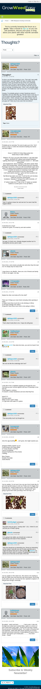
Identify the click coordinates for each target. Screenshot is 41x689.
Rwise (12, 212)
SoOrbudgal (11, 522)
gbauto (13, 371)
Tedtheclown (15, 331)
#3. (37, 236)
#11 (38, 621)
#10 (38, 572)
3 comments (8, 518)
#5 (38, 292)
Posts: (25, 69)
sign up (25, 29)
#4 (38, 262)
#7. (37, 413)
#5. (37, 318)
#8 (38, 437)
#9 (38, 481)
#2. (37, 197)
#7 (38, 382)
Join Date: (13, 69)
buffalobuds (14, 610)
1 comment (8, 193)
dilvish (12, 251)
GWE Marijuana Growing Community (20, 20)
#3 (38, 222)
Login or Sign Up (34, 1)
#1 (38, 74)
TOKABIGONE (15, 131)
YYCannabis (14, 281)
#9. (37, 522)
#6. (37, 359)
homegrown (14, 426)
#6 (38, 342)
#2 (38, 142)
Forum (7, 20)
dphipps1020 (15, 64)
